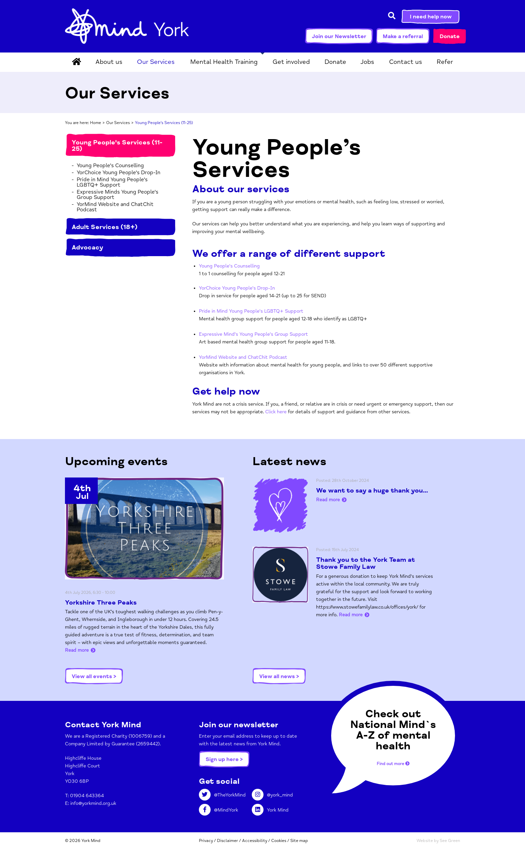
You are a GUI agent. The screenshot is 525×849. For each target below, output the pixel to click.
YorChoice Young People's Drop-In (118, 172)
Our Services (156, 62)
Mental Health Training (223, 62)
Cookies (278, 840)
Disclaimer (227, 840)
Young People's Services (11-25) (117, 145)
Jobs (367, 62)
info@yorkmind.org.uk (93, 803)
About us (109, 62)
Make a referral (403, 36)
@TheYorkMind (222, 795)
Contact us (405, 62)
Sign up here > (224, 759)
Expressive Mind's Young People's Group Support (253, 334)
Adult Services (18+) (105, 227)
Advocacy (87, 247)
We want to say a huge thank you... (372, 491)
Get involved (291, 62)
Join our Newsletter (339, 36)
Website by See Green (438, 840)
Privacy (206, 840)
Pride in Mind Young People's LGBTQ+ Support (112, 182)
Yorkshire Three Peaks (101, 603)
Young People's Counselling (110, 165)
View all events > (94, 676)
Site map (299, 840)
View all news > (279, 676)
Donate (450, 36)
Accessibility (254, 840)
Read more (77, 650)
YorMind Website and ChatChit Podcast (115, 207)
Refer (445, 62)
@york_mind (272, 795)
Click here (276, 412)
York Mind (127, 26)
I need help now (431, 16)
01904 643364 (87, 796)
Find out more (393, 763)
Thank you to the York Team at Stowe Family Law (365, 563)
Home (95, 122)
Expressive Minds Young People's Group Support (117, 194)
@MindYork (218, 810)
